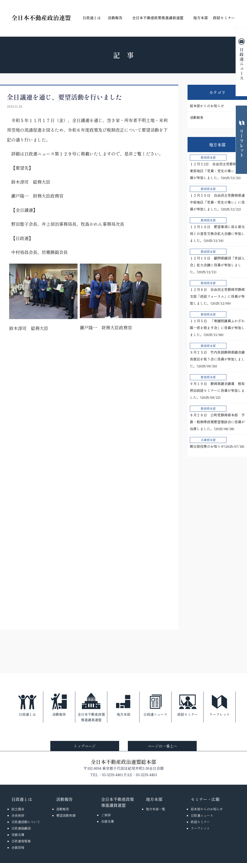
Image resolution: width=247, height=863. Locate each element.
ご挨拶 (106, 815)
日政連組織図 (21, 828)
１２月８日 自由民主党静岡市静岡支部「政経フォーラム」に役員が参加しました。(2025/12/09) (217, 293)
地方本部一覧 (155, 809)
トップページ (85, 746)
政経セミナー (224, 17)
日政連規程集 (21, 841)
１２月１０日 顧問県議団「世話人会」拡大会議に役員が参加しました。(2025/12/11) (217, 261)
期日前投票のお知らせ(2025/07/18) (217, 443)
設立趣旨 (17, 809)
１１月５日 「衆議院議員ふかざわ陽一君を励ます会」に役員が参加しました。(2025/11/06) (217, 324)
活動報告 (115, 17)
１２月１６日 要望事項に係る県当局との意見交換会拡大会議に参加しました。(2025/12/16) (217, 230)
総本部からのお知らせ (207, 105)
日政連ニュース (155, 704)
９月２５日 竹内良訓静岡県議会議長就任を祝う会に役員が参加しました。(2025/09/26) (217, 355)
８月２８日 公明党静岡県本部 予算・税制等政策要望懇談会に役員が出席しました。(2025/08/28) (217, 418)
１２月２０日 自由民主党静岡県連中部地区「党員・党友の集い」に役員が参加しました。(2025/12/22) (217, 198)
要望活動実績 (65, 815)
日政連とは (92, 17)
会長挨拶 (17, 815)
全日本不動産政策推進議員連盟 (157, 17)
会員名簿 (107, 821)
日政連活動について (25, 821)
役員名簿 (17, 834)
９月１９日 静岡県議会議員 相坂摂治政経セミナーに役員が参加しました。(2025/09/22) (217, 387)
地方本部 (200, 17)
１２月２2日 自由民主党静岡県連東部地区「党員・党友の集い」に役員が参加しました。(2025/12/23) (217, 167)
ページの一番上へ (162, 746)
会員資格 (17, 847)
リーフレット (219, 704)
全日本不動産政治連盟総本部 (123, 761)
